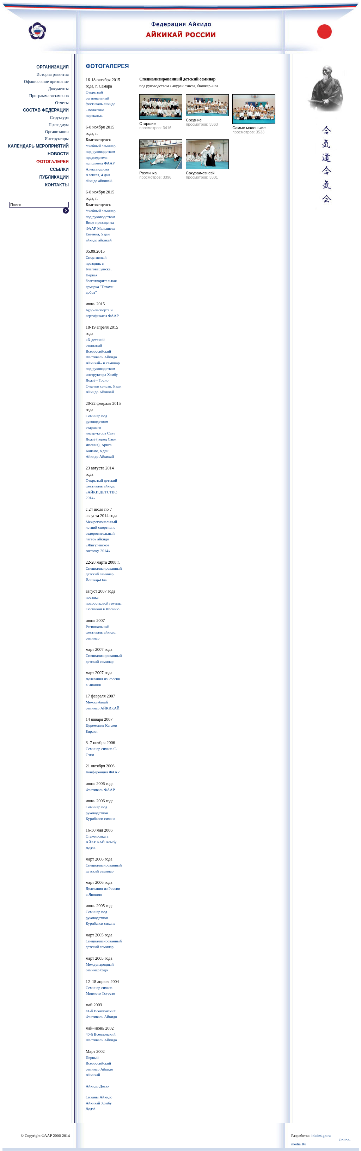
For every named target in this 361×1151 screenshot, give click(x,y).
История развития (53, 74)
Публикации (53, 177)
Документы (58, 88)
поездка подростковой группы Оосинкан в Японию (104, 603)
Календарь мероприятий (38, 146)
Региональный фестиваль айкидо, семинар (101, 632)
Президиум (59, 124)
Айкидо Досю (97, 1086)
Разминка (148, 173)
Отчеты (62, 102)
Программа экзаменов (49, 95)
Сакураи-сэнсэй (200, 173)
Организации (57, 131)
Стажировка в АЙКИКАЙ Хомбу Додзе (101, 842)
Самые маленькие (248, 128)
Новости (58, 153)
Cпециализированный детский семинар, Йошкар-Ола (104, 574)
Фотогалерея (52, 161)
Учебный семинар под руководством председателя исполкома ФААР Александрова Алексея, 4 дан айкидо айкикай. (101, 163)
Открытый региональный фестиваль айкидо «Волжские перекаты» (100, 104)
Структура (59, 117)
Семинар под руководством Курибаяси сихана (100, 813)
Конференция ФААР (103, 772)
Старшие (147, 123)
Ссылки (59, 169)
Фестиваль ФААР (100, 789)
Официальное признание (46, 81)
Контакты (57, 184)
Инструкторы (56, 138)
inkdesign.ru (321, 1135)
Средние (194, 120)
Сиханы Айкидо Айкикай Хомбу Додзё (99, 1103)
